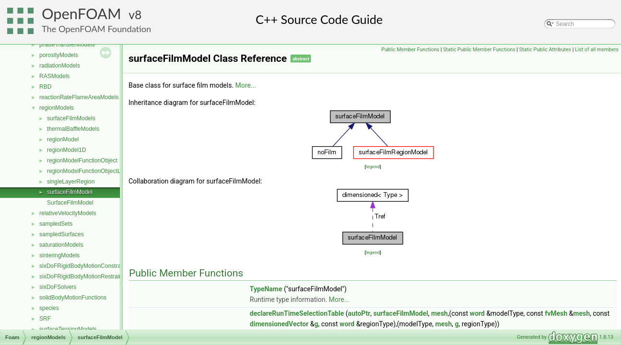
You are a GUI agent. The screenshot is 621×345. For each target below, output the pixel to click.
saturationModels (61, 245)
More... (245, 85)
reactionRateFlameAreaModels (78, 97)
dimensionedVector (279, 324)
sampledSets (55, 223)
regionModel (63, 139)
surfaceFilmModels (71, 118)
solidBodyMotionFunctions (72, 297)
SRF (45, 318)
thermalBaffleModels (73, 129)
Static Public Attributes (545, 49)
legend (373, 166)
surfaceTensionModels (67, 329)
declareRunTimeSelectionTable (297, 313)
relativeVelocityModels (67, 213)
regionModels (56, 107)
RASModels (54, 76)
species (49, 308)
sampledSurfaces (61, 234)
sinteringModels (59, 255)
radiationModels (59, 65)
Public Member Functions (410, 49)
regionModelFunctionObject (82, 160)
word (477, 313)
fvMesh (556, 313)
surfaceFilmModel (70, 192)
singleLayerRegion (70, 181)
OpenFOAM (81, 14)
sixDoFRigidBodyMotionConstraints (84, 266)
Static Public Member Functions (479, 49)
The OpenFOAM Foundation (96, 28)
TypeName (266, 289)
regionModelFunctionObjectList (86, 171)
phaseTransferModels (67, 44)
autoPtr (359, 313)
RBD (45, 86)
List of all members (597, 49)
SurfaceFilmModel (70, 202)
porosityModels (58, 55)
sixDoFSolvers (57, 287)
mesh (439, 313)
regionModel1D (66, 150)
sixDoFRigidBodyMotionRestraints (83, 276)
